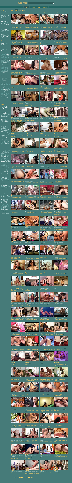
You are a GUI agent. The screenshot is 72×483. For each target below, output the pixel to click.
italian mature (32, 12)
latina (5, 77)
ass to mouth (30, 42)
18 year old (2, 42)
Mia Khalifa (3, 183)
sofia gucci (15, 28)
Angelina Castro (4, 120)
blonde (2, 52)
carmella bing (30, 290)
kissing (7, 76)
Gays (39, 7)
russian (4, 92)
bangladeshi (26, 473)
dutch (40, 350)
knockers (2, 77)
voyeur (32, 120)
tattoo (5, 97)
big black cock (3, 49)
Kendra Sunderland (5, 169)
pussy (6, 90)
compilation (2, 57)
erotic (4, 65)
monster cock (8, 84)
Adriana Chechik (4, 108)
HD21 (2, 16)
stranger (60, 395)
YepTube (2, 37)
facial (6, 66)
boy (58, 440)
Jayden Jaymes (3, 155)
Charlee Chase (6, 136)
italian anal (22, 12)
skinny (7, 93)
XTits (2, 36)
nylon (67, 348)
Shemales (45, 7)
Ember (2, 146)
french (42, 350)
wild (5, 101)
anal (2, 44)
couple (8, 57)
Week (23, 10)
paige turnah (19, 13)
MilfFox (6, 22)
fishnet (44, 304)
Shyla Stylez (5, 204)
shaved (5, 93)
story (31, 411)
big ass (7, 48)
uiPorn (8, 30)
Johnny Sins (4, 161)
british (4, 54)
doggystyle (5, 63)
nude (7, 86)
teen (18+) (36, 104)
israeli (14, 152)
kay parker (44, 28)
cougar (6, 57)
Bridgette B (5, 130)
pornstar (5, 89)
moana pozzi (15, 136)
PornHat (7, 24)
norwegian (42, 411)
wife (3, 101)
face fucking (2, 66)
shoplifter (43, 135)
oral (1, 87)
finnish (52, 410)
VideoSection (4, 33)
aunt (11, 13)
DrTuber (2, 14)
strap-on (2, 96)
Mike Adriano (4, 185)
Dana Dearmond (3, 142)
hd (6, 72)
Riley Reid (7, 195)
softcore (7, 94)
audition (30, 58)
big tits (5, 50)
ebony (8, 64)
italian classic (48, 12)
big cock (28, 26)
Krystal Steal (5, 171)
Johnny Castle (6, 160)
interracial (2, 75)
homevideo (5, 73)
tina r (43, 442)
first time (37, 58)
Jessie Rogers (3, 159)
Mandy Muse (3, 180)
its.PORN (2, 19)
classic (42, 27)
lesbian (2, 78)
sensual (2, 93)
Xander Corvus (4, 212)
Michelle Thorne (6, 184)
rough (2, 92)
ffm (50, 87)
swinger (28, 120)
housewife (43, 88)
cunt (5, 61)
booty (5, 53)
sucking (2, 97)
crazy (5, 58)
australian (15, 151)
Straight (26, 7)
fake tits (8, 66)
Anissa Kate (4, 121)
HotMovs (2, 18)
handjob (6, 71)
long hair (2, 79)
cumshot (8, 60)
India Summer (3, 151)
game (21, 72)
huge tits (2, 74)
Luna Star (5, 178)
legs (7, 77)
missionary (3, 83)
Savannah (5, 201)
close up (2, 56)
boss (44, 58)
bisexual (45, 349)
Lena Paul (6, 173)
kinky (5, 76)
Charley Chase (3, 137)
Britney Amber (4, 131)
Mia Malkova (4, 184)
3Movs (2, 11)
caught (34, 197)
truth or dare (18, 73)
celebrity (50, 43)
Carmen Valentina (4, 134)
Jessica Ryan (6, 158)
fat (3, 67)
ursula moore (59, 120)
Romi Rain (3, 196)
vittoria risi (44, 183)
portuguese (18, 152)
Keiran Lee (4, 167)
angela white (15, 121)
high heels (33, 440)
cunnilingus (2, 61)
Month (19, 10)
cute (1, 62)
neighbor (23, 289)
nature (6, 85)
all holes (42, 197)
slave (65, 197)
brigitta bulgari (59, 43)
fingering (2, 69)
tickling (35, 212)
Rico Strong (2, 195)
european (7, 65)
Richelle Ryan (5, 194)
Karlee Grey (5, 165)
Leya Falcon (6, 176)
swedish (22, 152)
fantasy (2, 67)
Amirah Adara (4, 116)
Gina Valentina (7, 150)
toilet (66, 319)
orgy (6, 87)
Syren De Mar (5, 206)
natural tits (3, 85)
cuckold (6, 59)
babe (2, 46)
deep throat (5, 62)
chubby (7, 55)
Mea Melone (7, 182)
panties (5, 88)
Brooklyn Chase (7, 132)
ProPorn (6, 26)
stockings (6, 95)
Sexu (6, 28)
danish (47, 410)
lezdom (43, 104)
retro (51, 27)
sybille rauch (58, 105)
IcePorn (6, 18)
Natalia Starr (2, 187)
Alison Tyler (5, 114)
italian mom (27, 12)
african (13, 151)
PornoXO (3, 26)
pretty (1, 90)
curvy (8, 61)
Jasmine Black (6, 152)
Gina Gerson (3, 149)
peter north (62, 151)
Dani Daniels (6, 143)
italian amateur (17, 12)
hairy (3, 71)
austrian (13, 395)
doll (32, 319)
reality (2, 91)
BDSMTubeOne (43, 101)
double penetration (4, 64)
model (2, 84)
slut (1, 94)
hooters (20, 305)
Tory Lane (4, 208)
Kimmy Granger (3, 170)
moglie (52, 12)
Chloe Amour (7, 139)
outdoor (2, 88)
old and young (36, 27)
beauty (4, 48)
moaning (7, 83)
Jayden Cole (5, 154)
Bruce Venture (3, 133)
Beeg (7, 12)
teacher (27, 364)
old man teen (61, 12)
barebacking (43, 394)
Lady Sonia (2, 172)
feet (5, 67)
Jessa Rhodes (3, 157)
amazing (57, 289)
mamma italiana (37, 12)
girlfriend (5, 70)
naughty (2, 86)
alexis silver (15, 290)
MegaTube (3, 22)
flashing (38, 197)
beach (44, 73)
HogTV (5, 17)
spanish (20, 57)
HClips (7, 15)
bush (58, 409)
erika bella (29, 89)
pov (9, 89)
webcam (4, 100)
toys (3, 99)
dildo (1, 63)
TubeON (2, 30)
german (2, 70)
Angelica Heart (6, 119)
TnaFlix (6, 29)
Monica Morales (6, 186)
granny (28, 363)
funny (16, 27)
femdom (4, 68)
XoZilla (8, 35)
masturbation (3, 80)
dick (8, 62)
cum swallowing (63, 289)
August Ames (6, 127)
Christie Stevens (3, 140)
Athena (2, 126)
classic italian (68, 12)
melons (2, 82)
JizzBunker (4, 21)
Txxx (5, 30)
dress (61, 27)
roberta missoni (30, 105)
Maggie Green (7, 179)
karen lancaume (17, 58)
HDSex (5, 16)
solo (1, 95)
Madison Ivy (2, 179)
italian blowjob (56, 12)
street (62, 395)
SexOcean (3, 28)
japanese (6, 75)
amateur (3, 43)
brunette (7, 54)
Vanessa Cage (4, 210)
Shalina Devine (4, 202)
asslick (28, 319)
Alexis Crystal (4, 112)
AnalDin (5, 11)
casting (2, 55)
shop (13, 364)
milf (4, 82)
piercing (7, 88)
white (1, 101)
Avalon (5, 129)
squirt (3, 95)
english (2, 65)
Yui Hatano (7, 213)
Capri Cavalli (7, 133)
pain (33, 212)
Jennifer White (4, 156)
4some (42, 151)
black (7, 50)
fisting (19, 72)
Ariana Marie (7, 122)
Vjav (1, 35)
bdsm (2, 48)
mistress (60, 197)
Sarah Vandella (3, 200)
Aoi (3, 122)
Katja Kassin (5, 166)
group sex (14, 43)
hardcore (3, 72)
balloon (42, 73)
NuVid (2, 23)
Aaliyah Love (3, 106)
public (4, 90)
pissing (2, 89)
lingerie (8, 78)
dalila (14, 58)
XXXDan (5, 36)
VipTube (2, 34)
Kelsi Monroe (5, 168)
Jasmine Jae (3, 153)
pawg (18, 120)
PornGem (2, 24)
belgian (18, 151)
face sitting (35, 319)
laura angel (15, 258)
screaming (7, 92)
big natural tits (31, 304)
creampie (2, 59)
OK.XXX (5, 23)
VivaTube (6, 34)
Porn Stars (33, 7)
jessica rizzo (44, 273)
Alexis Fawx (4, 113)
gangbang (6, 69)
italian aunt (14, 13)
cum (8, 59)
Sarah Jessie (5, 199)
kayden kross (30, 380)
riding (7, 91)
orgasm (4, 87)
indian (38, 272)
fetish (8, 68)
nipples (5, 86)
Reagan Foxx (5, 193)
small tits (4, 94)
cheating (4, 55)
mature (8, 80)
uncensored (26, 305)
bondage (2, 53)
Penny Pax (6, 190)
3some (6, 42)
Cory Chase (6, 141)
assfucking (6, 45)
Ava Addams (3, 128)
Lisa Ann (2, 177)
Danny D (3, 144)
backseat (57, 27)
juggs (3, 76)
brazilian (30, 73)
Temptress (4, 207)
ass (6, 44)
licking (5, 78)
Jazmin (8, 155)
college (5, 56)
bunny (30, 258)
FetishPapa (3, 15)
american (7, 43)
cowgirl (2, 58)
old (9, 86)
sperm (34, 104)
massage (5, 79)
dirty (54, 229)
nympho (55, 349)
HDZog (2, 17)
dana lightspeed (45, 198)
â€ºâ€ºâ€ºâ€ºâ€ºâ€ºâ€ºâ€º (23, 477)
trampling (55, 380)
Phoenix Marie (4, 192)
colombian (63, 394)
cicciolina (15, 274)
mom (4, 84)
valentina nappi (19, 121)
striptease (5, 96)
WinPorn (4, 35)
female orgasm (22, 167)
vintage (17, 87)
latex (43, 319)
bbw (8, 46)
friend (44, 379)
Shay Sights (5, 203)
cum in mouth (3, 60)
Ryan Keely (8, 196)
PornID (2, 25)
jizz (1, 76)
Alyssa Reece (6, 115)
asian (4, 44)
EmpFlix (41, 241)
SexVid (2, 29)
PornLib (5, 25)
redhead (4, 91)
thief (30, 120)
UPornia (2, 31)
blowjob (7, 52)
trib (57, 167)
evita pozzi (44, 229)
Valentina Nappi (4, 209)
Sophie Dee (5, 205)
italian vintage (43, 12)
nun (65, 12)
